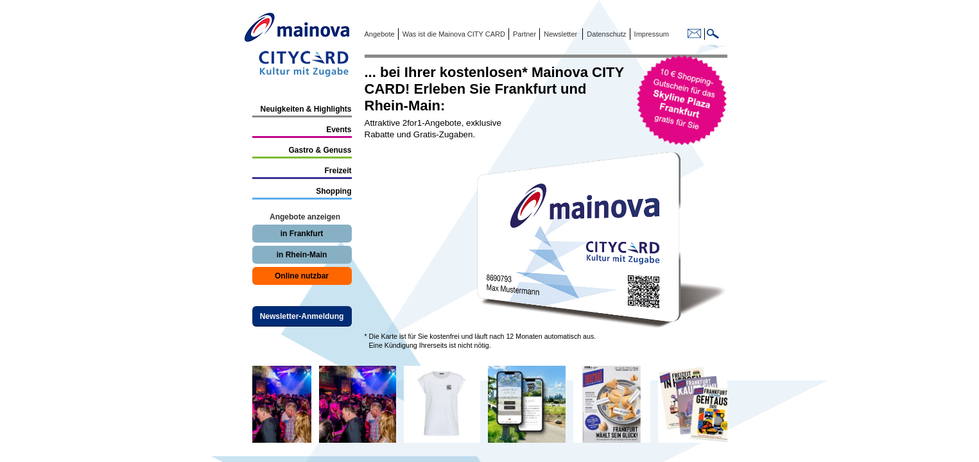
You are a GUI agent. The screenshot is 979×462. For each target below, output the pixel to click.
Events (338, 129)
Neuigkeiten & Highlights (305, 109)
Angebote (380, 34)
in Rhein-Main (302, 254)
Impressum (650, 34)
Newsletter (560, 34)
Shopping (333, 191)
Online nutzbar (302, 275)
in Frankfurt (302, 233)
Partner (523, 34)
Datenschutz (604, 34)
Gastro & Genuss (319, 150)
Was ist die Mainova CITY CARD (453, 34)
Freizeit (337, 170)
